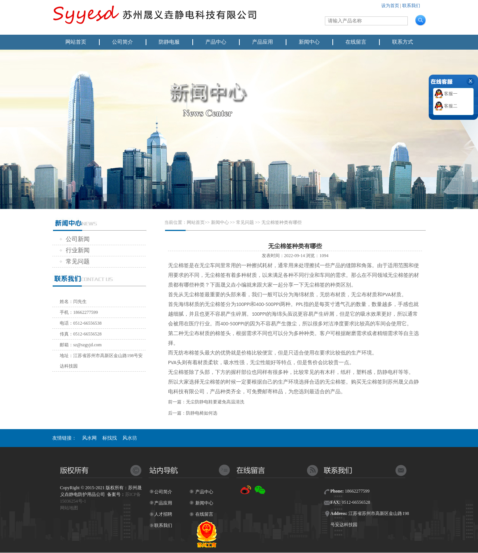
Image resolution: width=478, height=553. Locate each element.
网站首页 (75, 42)
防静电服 (169, 42)
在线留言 (355, 42)
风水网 (89, 438)
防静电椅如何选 (201, 413)
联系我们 (411, 5)
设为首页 (390, 5)
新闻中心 (309, 42)
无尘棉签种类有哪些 (281, 222)
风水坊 (129, 438)
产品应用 (262, 42)
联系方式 (402, 42)
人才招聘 (163, 514)
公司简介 (122, 42)
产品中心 (215, 42)
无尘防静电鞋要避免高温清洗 (215, 401)
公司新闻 (75, 239)
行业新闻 (75, 250)
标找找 (109, 438)
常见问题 (75, 261)
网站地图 (69, 507)
